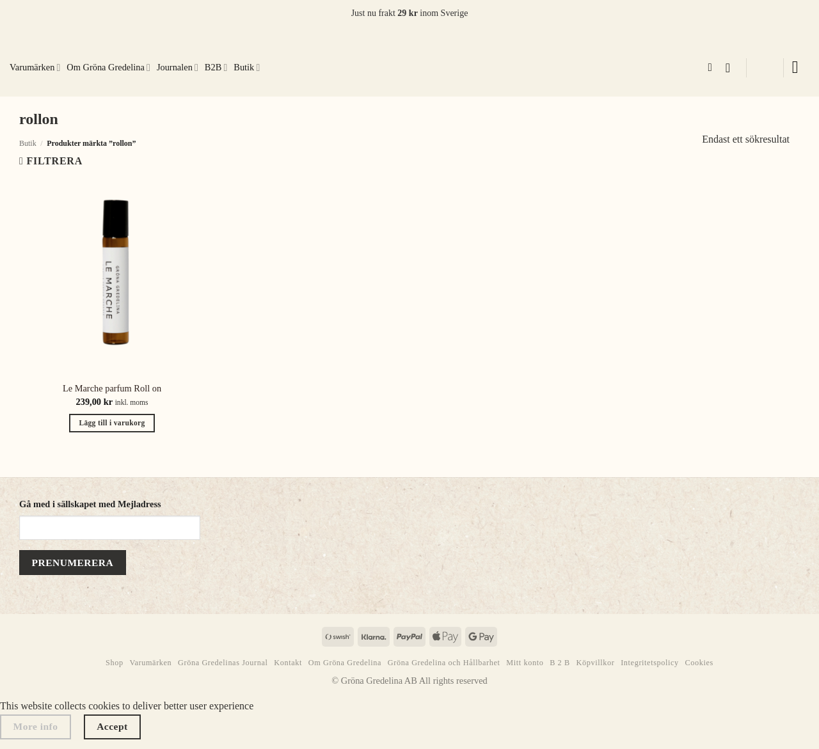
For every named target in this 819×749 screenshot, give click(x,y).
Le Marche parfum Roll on (112, 388)
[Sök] (713, 68)
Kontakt (288, 662)
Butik (247, 67)
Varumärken (35, 67)
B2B (216, 67)
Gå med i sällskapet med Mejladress (90, 504)
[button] (732, 68)
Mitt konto (524, 662)
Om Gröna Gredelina (108, 67)
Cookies (699, 662)
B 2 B (560, 662)
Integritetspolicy (650, 662)
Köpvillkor (595, 662)
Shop (114, 662)
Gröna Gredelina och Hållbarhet (444, 662)
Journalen (177, 67)
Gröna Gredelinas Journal (222, 662)
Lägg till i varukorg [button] (112, 423)
